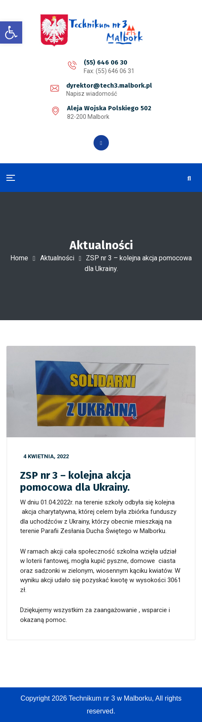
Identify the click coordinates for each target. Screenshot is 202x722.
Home (19, 258)
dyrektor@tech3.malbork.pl (109, 85)
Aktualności (57, 258)
